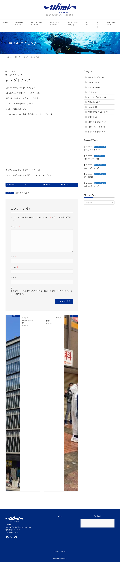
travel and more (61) (94, 87)
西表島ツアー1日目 (91, 159)
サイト (13, 277)
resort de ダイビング (99, 155)
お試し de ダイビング (92, 150)
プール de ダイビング (99, 146)
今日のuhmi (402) (94, 102)
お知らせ (97, 26)
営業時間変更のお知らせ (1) (98, 112)
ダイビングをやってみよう (36, 24)
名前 (14, 257)
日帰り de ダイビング (15, 75)
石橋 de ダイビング (91, 168)
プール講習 (88, 177)
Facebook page (98, 522)
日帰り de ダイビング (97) (97, 122)
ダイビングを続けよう (73, 24)
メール (14, 267)
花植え (48, 321)
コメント (15, 227)
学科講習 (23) (92, 117)
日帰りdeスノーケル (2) (96, 127)
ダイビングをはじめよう (55, 24)
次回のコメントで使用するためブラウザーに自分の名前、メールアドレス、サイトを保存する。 (41, 292)
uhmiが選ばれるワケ (19, 24)
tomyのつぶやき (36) (95, 82)
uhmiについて (87, 24)
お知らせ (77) (92, 92)
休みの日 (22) (92, 107)
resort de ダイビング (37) (96, 77)
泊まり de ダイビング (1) (96, 132)
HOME (5, 22)
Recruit (64, 551)
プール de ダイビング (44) (97, 97)
